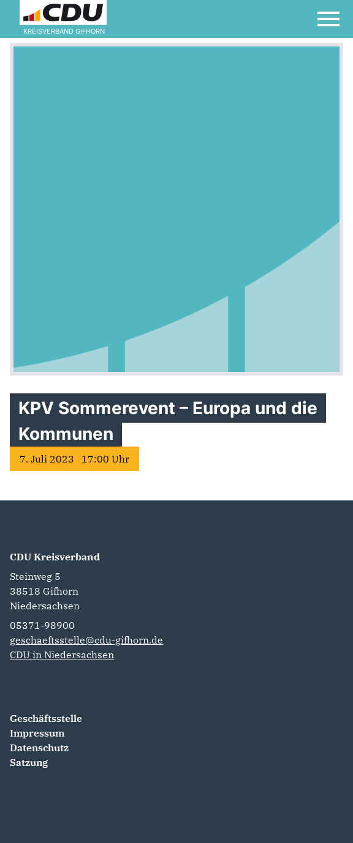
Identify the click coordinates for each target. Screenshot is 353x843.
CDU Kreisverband (55, 557)
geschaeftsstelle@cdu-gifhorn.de (86, 640)
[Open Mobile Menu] (328, 19)
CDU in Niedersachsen (62, 654)
